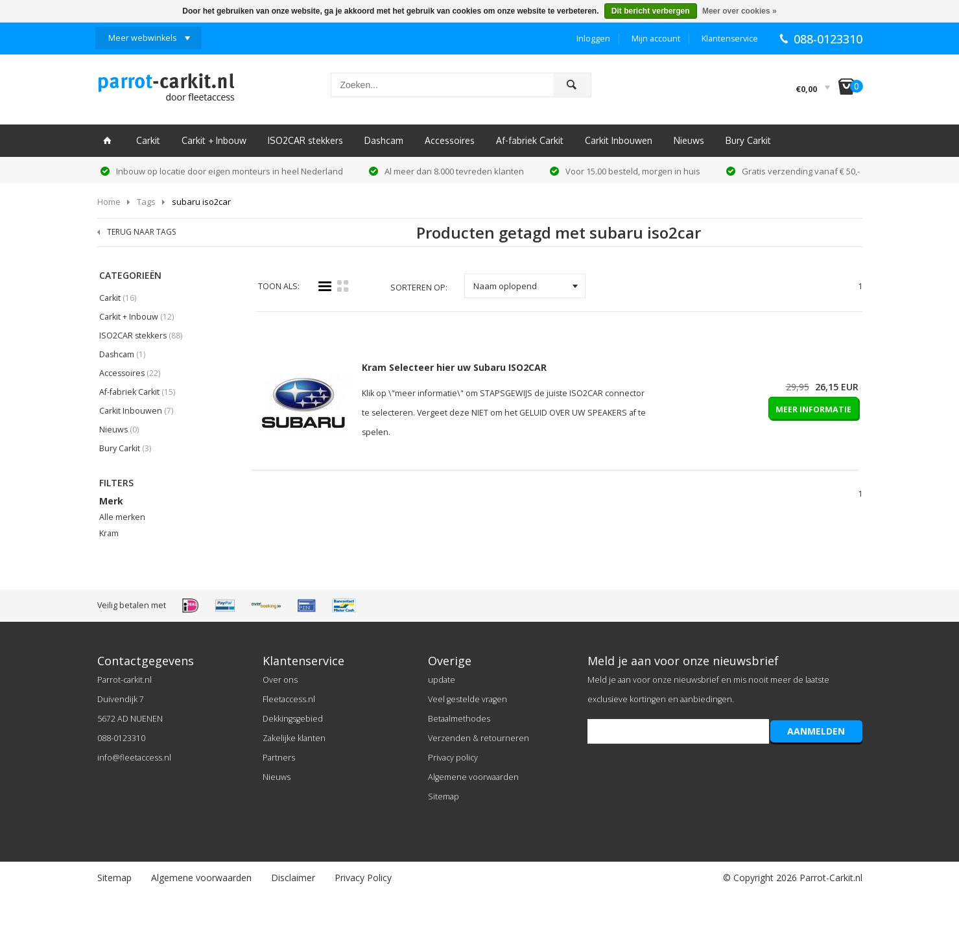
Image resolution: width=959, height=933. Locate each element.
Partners (279, 757)
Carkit (148, 140)
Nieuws (689, 140)
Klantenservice (730, 38)
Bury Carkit (748, 140)
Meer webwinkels (142, 37)
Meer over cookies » (739, 11)
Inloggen (593, 38)
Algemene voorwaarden (473, 777)
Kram (109, 533)
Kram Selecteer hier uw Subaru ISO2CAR (454, 367)
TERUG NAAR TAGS (141, 231)
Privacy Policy (363, 877)
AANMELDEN (816, 731)
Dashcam (383, 140)
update (441, 679)
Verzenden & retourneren (478, 738)
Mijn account (656, 38)
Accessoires (450, 140)
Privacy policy (453, 757)
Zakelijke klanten (294, 738)
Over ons (280, 679)
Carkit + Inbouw (214, 140)
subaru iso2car (201, 201)
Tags (146, 201)
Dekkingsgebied (293, 718)
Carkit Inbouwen (618, 140)
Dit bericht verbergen (650, 11)
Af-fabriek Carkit (529, 140)
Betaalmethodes (459, 718)
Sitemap (443, 796)
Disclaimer (293, 877)
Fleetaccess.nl (289, 699)
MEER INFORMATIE (813, 409)
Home (109, 201)
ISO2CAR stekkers (305, 140)
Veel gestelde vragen (467, 699)
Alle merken (122, 517)
